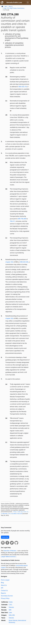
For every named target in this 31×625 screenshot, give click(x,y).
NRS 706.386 (22, 219)
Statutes (11, 607)
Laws (10, 612)
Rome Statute (13, 620)
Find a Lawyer (5, 580)
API (2, 588)
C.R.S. (10, 605)
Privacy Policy (5, 598)
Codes (11, 602)
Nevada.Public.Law (14, 2)
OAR (10, 615)
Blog (2, 582)
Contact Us (4, 590)
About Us (4, 585)
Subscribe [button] (5, 537)
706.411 (12, 221)
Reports (3, 593)
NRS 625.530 (24, 262)
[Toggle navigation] (27, 2)
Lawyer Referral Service (8, 556)
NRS (6, 6)
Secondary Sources (7, 596)
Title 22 (11, 6)
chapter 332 (9, 262)
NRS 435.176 (23, 87)
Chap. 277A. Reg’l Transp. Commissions (13, 8)
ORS (13, 615)
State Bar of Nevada (10, 551)
